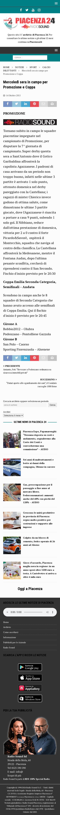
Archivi (6, 411)
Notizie (19, 67)
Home (6, 622)
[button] (55, 3)
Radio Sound (9, 647)
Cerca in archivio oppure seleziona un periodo (26, 401)
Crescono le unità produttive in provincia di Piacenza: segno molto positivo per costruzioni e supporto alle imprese (39, 520)
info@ (19, 771)
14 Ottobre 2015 (13, 95)
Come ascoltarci (10, 632)
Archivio (7, 627)
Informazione (9, 637)
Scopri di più (14, 775)
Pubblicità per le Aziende (14, 642)
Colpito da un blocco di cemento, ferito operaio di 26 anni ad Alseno (39, 541)
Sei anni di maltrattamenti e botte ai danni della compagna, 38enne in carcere (39, 463)
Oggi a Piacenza (30, 589)
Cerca (52, 405)
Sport (33, 67)
